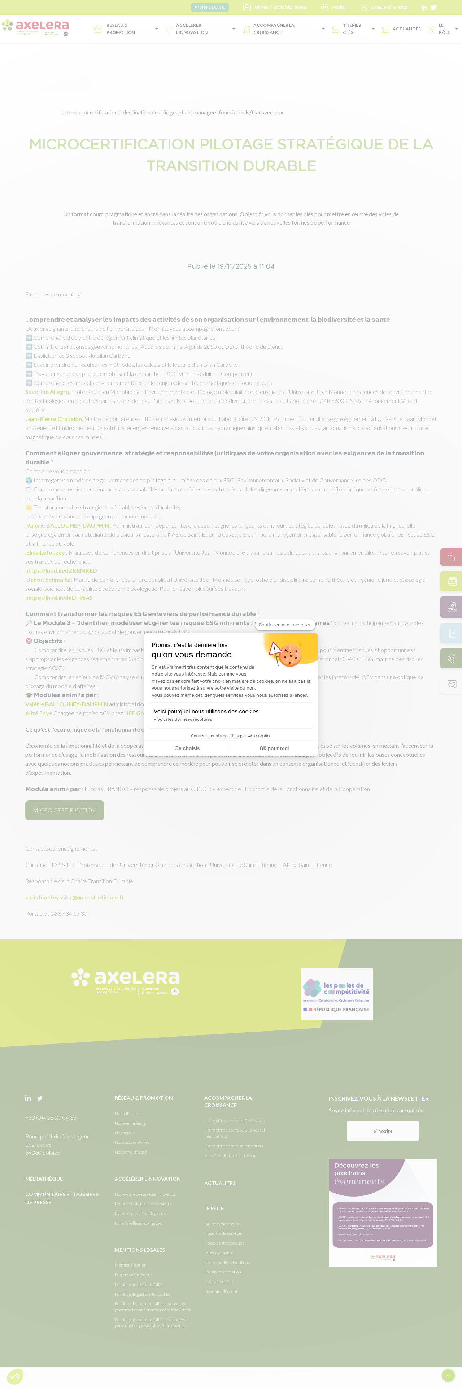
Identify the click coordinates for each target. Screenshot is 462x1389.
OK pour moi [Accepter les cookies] (274, 749)
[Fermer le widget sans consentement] (285, 625)
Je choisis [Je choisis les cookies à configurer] (187, 749)
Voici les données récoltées (184, 719)
